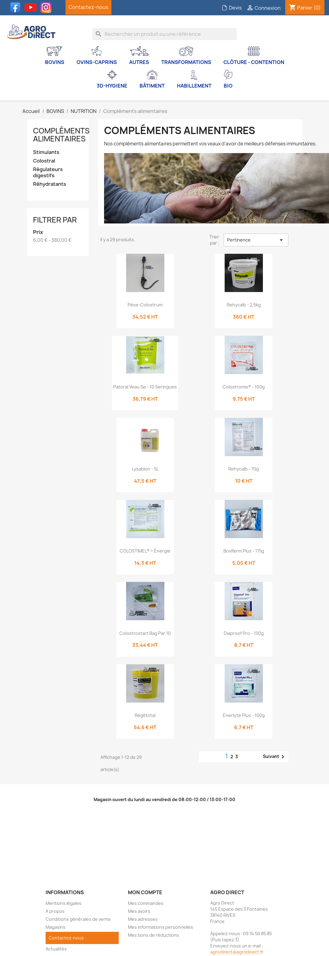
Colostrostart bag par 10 (145, 633)
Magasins (55, 927)
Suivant (274, 756)
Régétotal (145, 715)
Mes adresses (143, 919)
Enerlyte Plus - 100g (244, 715)
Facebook (16, 7)
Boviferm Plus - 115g (243, 551)
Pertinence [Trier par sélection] (256, 240)
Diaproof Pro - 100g (244, 633)
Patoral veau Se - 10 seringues (145, 387)
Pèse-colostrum (145, 305)
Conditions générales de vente (78, 919)
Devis (232, 7)
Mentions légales (63, 903)
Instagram (47, 7)
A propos (55, 911)
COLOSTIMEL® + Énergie (145, 551)
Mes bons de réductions (153, 935)
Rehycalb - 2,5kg (244, 305)
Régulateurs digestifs (48, 172)
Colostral (44, 161)
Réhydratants (49, 184)
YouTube (32, 7)
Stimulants (46, 152)
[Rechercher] (164, 34)
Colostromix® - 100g (243, 387)
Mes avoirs (139, 911)
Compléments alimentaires (61, 135)
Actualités (56, 949)
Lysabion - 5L (145, 469)
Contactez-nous (88, 7)
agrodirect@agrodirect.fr (237, 952)
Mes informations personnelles (160, 927)
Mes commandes (145, 903)
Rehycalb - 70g (243, 469)
